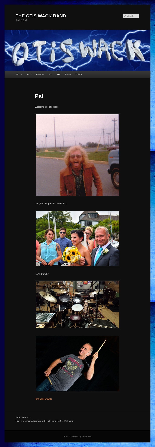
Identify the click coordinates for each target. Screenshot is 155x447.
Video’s (78, 74)
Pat (58, 74)
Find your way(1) (43, 399)
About (29, 74)
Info (50, 74)
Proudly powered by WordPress (77, 436)
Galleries (40, 74)
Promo (68, 74)
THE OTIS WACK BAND (41, 15)
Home (19, 74)
